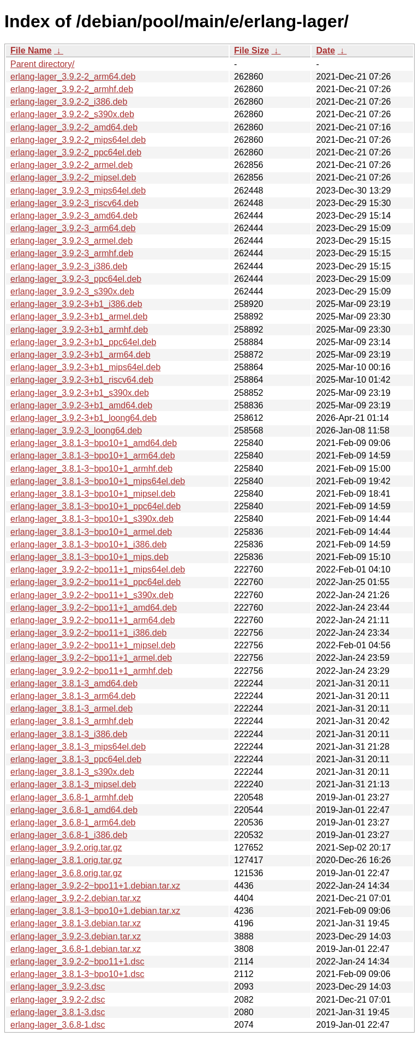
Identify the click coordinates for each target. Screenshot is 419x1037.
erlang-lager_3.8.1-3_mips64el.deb (78, 746)
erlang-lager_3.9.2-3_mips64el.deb (78, 190)
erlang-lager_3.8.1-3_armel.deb (71, 708)
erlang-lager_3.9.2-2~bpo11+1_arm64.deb (92, 620)
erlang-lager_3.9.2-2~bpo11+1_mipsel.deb (92, 645)
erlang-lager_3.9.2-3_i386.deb (68, 266)
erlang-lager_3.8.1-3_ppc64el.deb (75, 759)
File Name (31, 50)
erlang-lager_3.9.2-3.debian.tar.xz (75, 936)
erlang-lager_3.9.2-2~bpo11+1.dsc (77, 961)
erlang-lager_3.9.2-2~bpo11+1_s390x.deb (91, 595)
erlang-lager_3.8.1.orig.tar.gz (66, 860)
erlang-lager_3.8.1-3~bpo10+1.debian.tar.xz (95, 910)
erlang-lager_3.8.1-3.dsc (57, 1012)
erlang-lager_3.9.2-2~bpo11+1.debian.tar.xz (95, 885)
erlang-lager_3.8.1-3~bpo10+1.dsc (77, 974)
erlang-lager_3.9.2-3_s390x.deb (72, 291)
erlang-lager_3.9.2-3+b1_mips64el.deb (85, 367)
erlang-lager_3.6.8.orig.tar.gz (66, 873)
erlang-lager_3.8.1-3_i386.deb (68, 734)
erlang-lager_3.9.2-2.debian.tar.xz (75, 898)
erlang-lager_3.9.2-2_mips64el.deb (78, 139)
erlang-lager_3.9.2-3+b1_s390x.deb (79, 392)
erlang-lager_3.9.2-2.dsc (57, 999)
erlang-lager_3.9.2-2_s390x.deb (72, 114)
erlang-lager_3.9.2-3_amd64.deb (73, 215)
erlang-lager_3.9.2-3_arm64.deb (72, 228)
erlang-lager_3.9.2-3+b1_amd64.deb (81, 405)
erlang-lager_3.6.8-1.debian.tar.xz (75, 949)
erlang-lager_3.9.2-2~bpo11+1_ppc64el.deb (95, 582)
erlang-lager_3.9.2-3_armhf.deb (71, 253)
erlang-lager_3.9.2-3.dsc (57, 986)
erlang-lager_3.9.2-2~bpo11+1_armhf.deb (91, 671)
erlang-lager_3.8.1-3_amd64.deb (73, 683)
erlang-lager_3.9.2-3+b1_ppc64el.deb (83, 342)
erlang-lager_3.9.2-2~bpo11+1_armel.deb (91, 657)
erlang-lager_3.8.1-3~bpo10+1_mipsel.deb (92, 493)
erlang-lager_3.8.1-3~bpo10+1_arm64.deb (92, 455)
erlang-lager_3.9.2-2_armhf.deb (71, 89)
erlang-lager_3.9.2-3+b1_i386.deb (76, 304)
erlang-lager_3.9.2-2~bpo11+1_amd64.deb (93, 607)
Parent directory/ (42, 64)
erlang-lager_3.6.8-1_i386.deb (68, 835)
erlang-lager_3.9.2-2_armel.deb (71, 165)
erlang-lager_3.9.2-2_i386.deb (68, 101)
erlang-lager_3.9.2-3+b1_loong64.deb (83, 418)
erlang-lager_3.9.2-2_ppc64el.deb (75, 152)
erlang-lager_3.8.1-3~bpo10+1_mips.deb (89, 557)
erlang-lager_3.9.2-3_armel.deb (71, 240)
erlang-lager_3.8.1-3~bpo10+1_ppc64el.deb (95, 506)
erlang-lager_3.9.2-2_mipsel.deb (73, 177)
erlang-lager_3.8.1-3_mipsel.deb (73, 784)
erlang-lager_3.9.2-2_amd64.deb (73, 127)
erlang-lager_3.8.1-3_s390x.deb (72, 771)
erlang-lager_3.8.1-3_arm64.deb (72, 696)
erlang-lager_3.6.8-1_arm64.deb (72, 822)
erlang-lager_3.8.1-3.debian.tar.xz (75, 923)
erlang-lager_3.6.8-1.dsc (57, 1024)
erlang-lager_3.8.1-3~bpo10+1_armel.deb (91, 531)
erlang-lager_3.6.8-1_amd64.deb (73, 810)
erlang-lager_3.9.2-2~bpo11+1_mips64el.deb (97, 569)
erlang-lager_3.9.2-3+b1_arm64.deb (80, 354)
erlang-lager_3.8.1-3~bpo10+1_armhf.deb (91, 468)
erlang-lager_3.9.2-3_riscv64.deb (74, 203)
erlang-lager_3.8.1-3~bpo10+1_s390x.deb (91, 518)
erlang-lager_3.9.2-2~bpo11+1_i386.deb (88, 632)
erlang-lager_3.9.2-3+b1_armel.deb (78, 316)
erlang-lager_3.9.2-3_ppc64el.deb (75, 279)
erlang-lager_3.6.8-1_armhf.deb (71, 797)
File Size (251, 50)
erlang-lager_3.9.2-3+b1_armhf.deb (79, 329)
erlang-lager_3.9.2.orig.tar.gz (66, 847)
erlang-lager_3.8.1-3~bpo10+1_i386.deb (88, 544)
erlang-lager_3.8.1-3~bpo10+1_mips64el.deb (97, 481)
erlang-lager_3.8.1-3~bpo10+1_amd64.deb (93, 443)
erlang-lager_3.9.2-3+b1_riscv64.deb (81, 379)
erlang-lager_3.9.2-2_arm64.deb (72, 76)
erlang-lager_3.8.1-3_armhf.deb (71, 721)
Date (325, 50)
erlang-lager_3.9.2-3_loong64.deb (76, 430)
